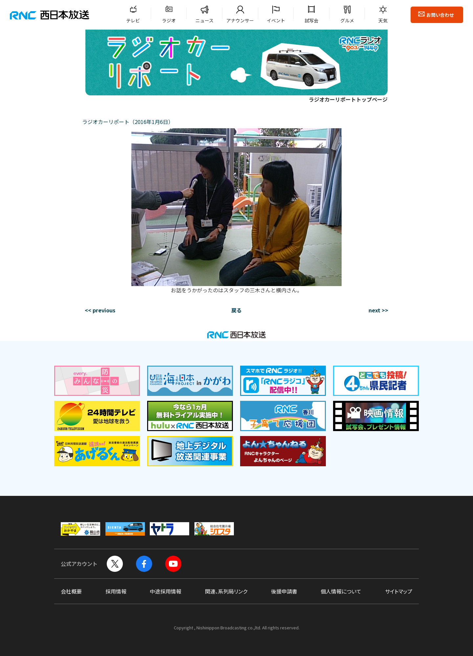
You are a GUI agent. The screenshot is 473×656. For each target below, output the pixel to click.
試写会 (311, 20)
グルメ (347, 20)
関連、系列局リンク (226, 591)
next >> (378, 310)
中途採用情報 (165, 591)
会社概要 (71, 591)
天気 (383, 20)
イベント (276, 20)
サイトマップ (398, 591)
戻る (236, 310)
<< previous (100, 310)
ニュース (204, 20)
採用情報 (115, 591)
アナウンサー (240, 20)
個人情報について (341, 591)
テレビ (133, 20)
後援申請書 (284, 591)
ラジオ (169, 20)
